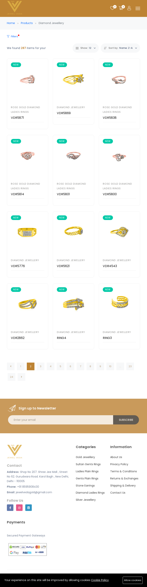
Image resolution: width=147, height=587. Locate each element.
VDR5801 (63, 194)
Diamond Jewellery (71, 107)
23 (130, 366)
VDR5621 (63, 266)
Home (11, 23)
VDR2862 (17, 338)
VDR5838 (110, 117)
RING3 (107, 338)
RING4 (61, 338)
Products (27, 23)
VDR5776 (18, 266)
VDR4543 (110, 266)
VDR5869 (64, 113)
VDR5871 (17, 117)
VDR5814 (17, 194)
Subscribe (126, 420)
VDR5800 (110, 194)
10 (110, 366)
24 (11, 377)
